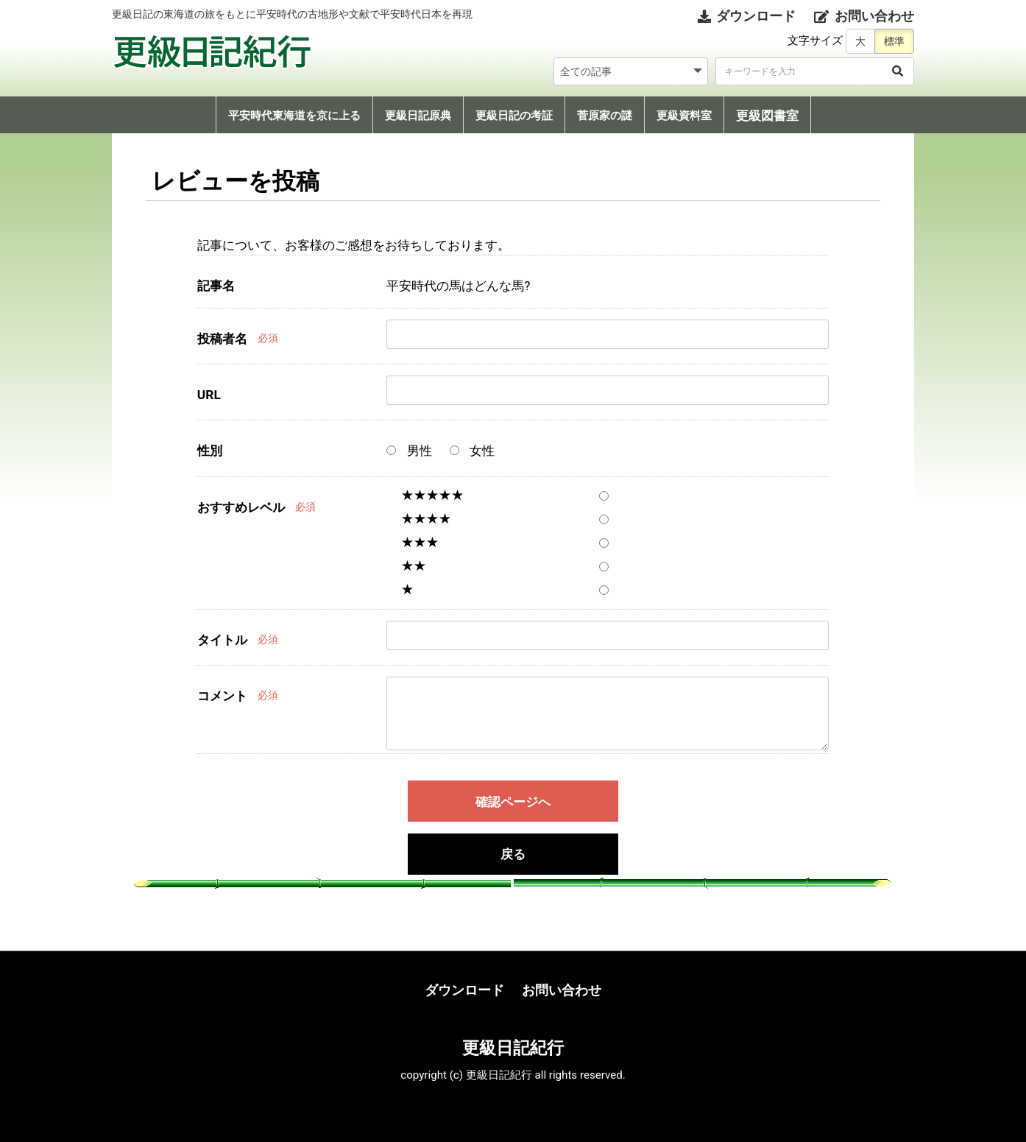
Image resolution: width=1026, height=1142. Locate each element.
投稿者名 (222, 338)
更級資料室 (684, 115)
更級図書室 (767, 115)
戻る (513, 854)
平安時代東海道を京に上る (294, 115)
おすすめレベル (241, 507)
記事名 (216, 285)
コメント (222, 695)
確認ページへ (513, 801)
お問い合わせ (561, 990)
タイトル (222, 639)
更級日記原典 (418, 115)
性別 (209, 450)
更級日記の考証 (514, 115)
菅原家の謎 (604, 115)
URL (209, 394)
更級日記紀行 (513, 1047)
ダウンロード (464, 990)
